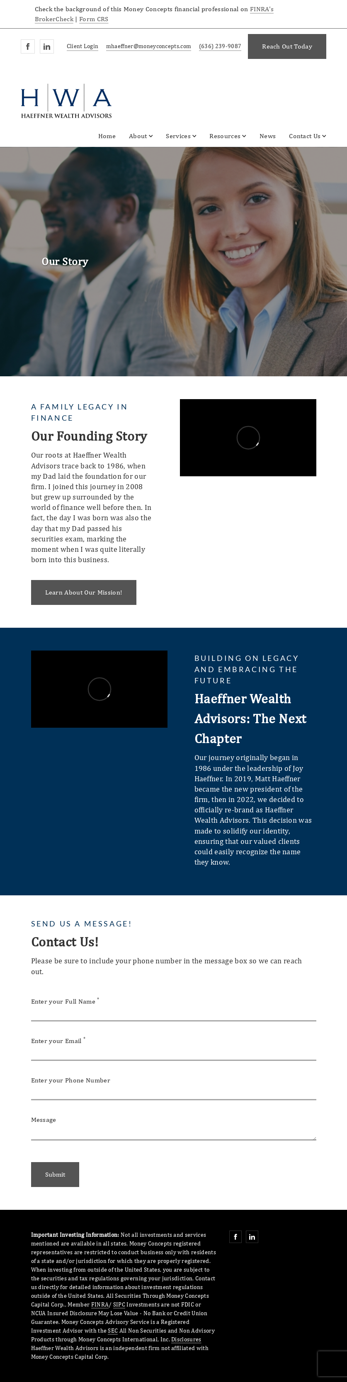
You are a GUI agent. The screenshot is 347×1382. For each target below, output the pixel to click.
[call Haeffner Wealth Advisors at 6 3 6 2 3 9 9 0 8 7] (218, 46)
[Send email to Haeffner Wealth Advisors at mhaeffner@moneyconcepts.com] (147, 46)
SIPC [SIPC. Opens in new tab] (119, 1304)
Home (107, 136)
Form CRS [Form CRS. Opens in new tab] (94, 19)
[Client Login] (81, 46)
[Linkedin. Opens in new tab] (47, 46)
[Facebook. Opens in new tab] (28, 46)
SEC (113, 1330)
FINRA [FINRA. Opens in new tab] (100, 1304)
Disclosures (186, 1339)
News (268, 136)
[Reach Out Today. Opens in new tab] (287, 46)
